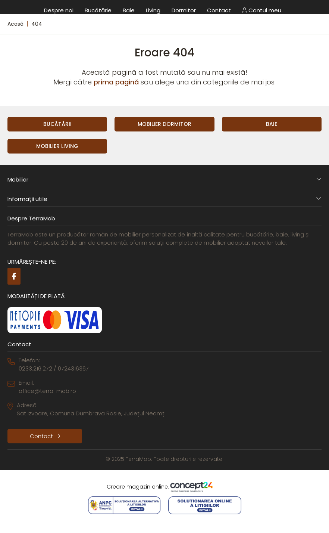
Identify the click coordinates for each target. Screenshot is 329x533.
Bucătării (57, 124)
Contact (219, 10)
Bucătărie (98, 10)
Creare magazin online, (164, 487)
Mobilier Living (57, 146)
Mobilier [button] (164, 179)
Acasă (15, 24)
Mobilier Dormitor (164, 124)
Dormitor (184, 10)
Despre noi (58, 10)
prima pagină (116, 82)
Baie (129, 10)
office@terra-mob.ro (47, 391)
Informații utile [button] (164, 199)
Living (153, 10)
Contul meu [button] (261, 10)
